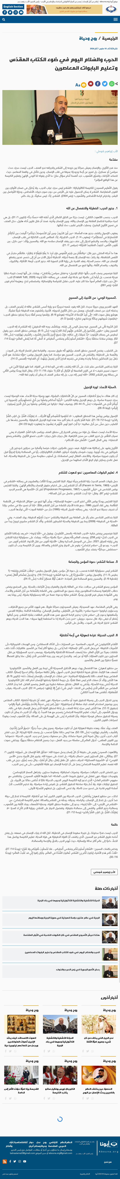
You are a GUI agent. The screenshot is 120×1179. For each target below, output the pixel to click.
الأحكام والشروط (85, 1174)
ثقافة (24, 1142)
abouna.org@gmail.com (60, 1153)
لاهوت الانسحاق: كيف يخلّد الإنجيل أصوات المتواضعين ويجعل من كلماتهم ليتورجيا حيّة (21, 1041)
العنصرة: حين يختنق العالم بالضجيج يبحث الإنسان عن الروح (99, 1091)
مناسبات (16, 1142)
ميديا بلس (5, 1173)
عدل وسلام (37, 1144)
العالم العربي (62, 1144)
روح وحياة (44, 1144)
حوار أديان (31, 1144)
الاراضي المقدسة (53, 1144)
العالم (69, 1142)
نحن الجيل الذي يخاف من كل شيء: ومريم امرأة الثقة (98, 1040)
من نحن (108, 1162)
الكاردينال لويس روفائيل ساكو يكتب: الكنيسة (60, 1091)
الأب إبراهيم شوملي (104, 872)
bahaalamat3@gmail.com (22, 1153)
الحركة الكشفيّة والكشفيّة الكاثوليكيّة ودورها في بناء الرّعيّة (60, 1041)
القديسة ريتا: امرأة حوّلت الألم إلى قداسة (21, 1091)
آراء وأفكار (9, 1144)
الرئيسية (110, 38)
